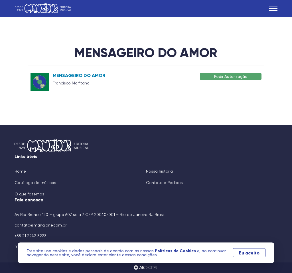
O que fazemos (29, 194)
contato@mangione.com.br (40, 225)
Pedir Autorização (231, 76)
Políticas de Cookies (176, 250)
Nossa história (159, 171)
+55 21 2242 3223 (30, 235)
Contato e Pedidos (164, 182)
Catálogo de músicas (35, 182)
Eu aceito (249, 253)
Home (20, 171)
